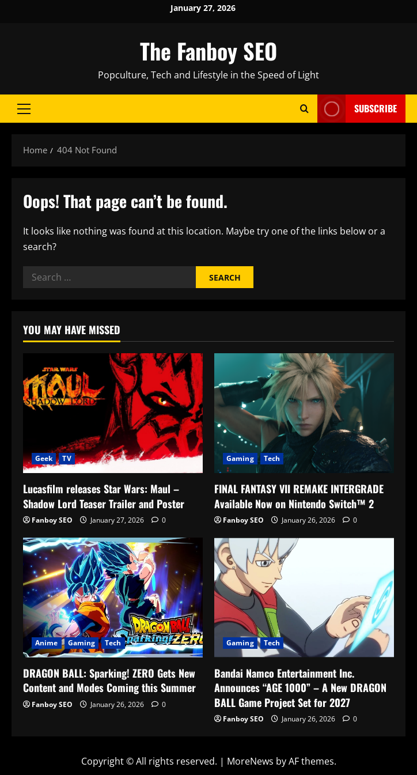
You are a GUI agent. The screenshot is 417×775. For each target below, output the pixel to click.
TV (66, 458)
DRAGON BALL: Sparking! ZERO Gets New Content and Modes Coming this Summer (109, 680)
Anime (46, 643)
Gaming (240, 458)
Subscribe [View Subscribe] (357, 108)
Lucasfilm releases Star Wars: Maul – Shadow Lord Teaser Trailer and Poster (103, 496)
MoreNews (250, 761)
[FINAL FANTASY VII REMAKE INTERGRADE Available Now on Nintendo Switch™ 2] (304, 413)
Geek (43, 458)
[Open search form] (304, 108)
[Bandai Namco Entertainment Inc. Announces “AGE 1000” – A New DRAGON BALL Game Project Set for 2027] (304, 597)
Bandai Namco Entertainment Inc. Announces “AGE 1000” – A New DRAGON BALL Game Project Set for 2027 (300, 687)
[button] (24, 109)
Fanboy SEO (52, 520)
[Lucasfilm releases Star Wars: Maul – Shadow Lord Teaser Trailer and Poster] (113, 413)
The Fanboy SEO (208, 51)
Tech (272, 458)
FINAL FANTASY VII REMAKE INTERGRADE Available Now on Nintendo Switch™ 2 (299, 496)
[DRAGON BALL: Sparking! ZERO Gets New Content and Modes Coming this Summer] (113, 597)
